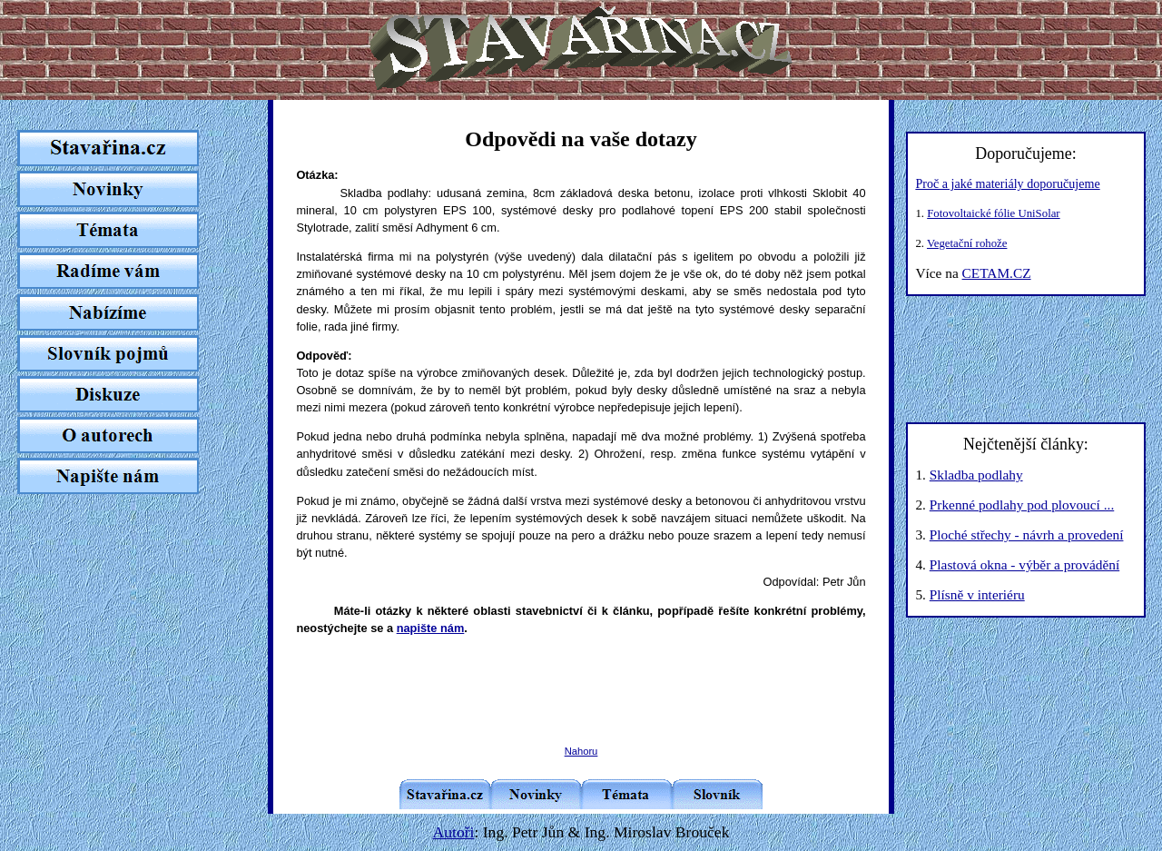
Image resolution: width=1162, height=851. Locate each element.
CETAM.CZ (996, 273)
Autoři (454, 832)
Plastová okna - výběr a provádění (1024, 564)
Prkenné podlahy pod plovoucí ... (1022, 504)
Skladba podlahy (976, 474)
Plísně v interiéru (977, 594)
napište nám (431, 628)
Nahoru (581, 751)
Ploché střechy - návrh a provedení (1027, 534)
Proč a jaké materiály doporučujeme (1007, 183)
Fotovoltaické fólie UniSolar (993, 213)
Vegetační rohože (967, 243)
